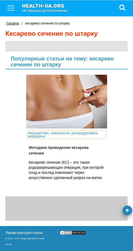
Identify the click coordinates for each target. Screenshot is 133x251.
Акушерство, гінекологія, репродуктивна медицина (63, 134)
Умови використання (24, 233)
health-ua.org (49, 7)
